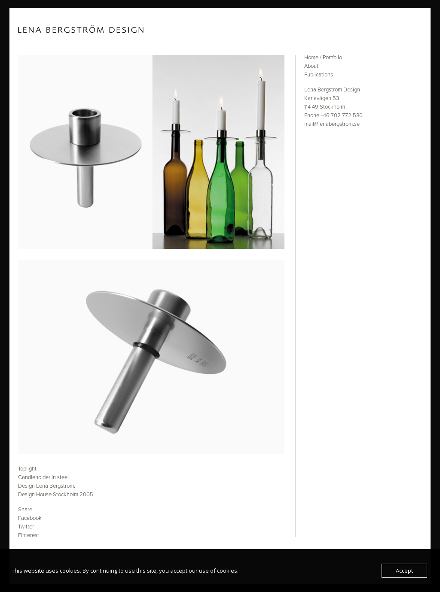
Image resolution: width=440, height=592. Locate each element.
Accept (404, 570)
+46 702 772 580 (342, 115)
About (311, 66)
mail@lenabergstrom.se (332, 124)
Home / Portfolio (323, 57)
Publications (318, 74)
